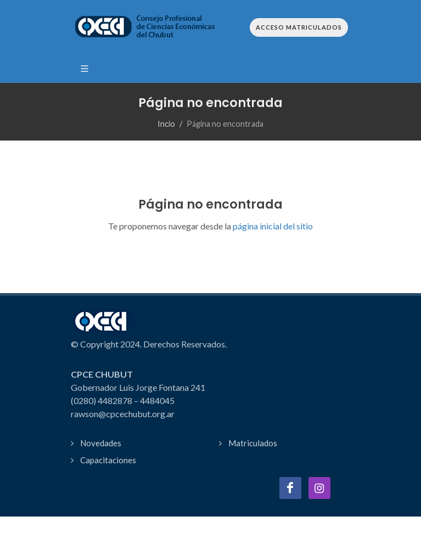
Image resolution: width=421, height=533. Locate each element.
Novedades (100, 443)
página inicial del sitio (272, 226)
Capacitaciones (108, 460)
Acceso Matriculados (299, 27)
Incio (166, 123)
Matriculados (252, 443)
